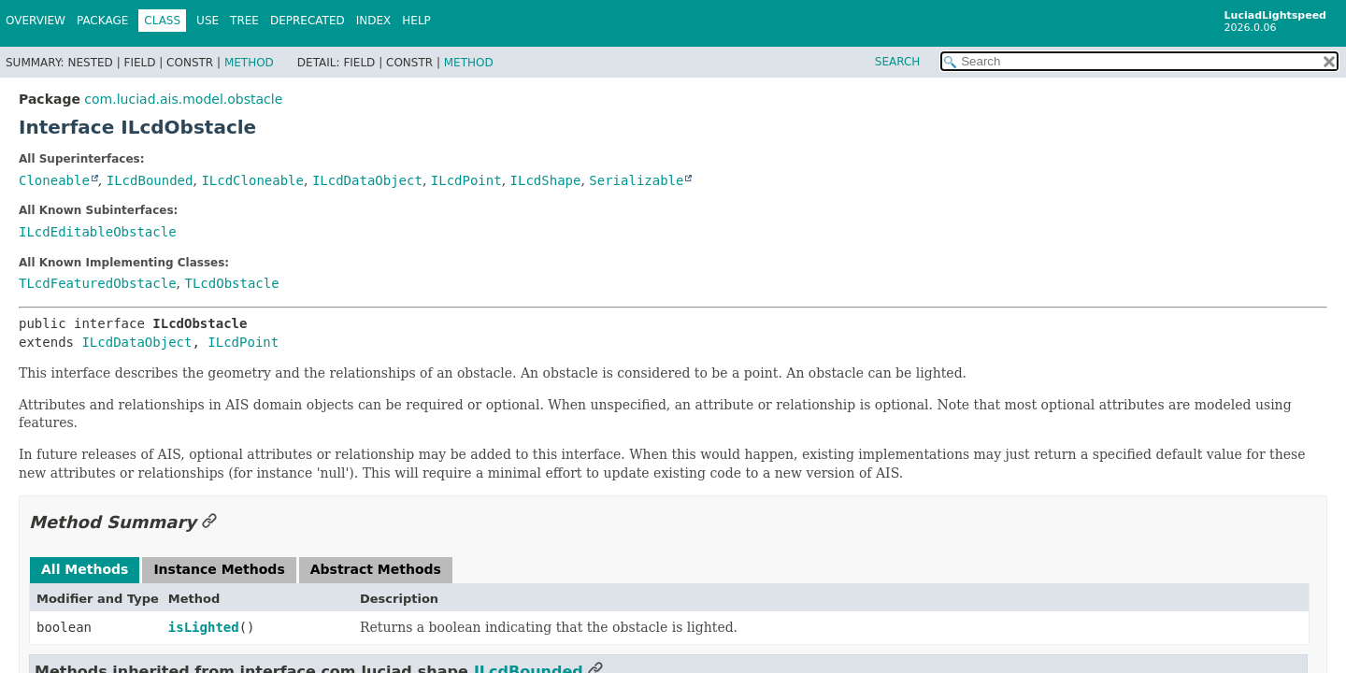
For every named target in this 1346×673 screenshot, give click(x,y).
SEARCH (898, 61)
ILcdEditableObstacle (98, 231)
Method (249, 62)
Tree (244, 20)
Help (416, 20)
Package (102, 20)
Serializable (636, 180)
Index (374, 20)
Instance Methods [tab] (218, 569)
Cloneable (54, 180)
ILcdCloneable (252, 180)
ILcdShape (545, 180)
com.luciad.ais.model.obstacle (183, 99)
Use (207, 20)
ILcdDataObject (367, 180)
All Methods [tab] (84, 569)
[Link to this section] (209, 522)
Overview (35, 20)
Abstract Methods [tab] (375, 569)
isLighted (203, 627)
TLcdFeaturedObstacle (98, 283)
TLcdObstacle (231, 283)
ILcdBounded (150, 180)
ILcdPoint (466, 180)
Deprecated (307, 20)
